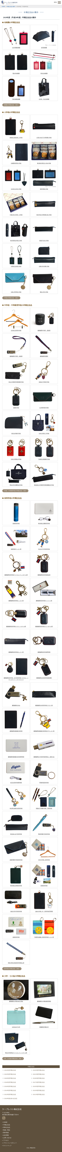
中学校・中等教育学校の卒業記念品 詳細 (15, 490)
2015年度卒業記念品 (39, 1086)
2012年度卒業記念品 (10, 1094)
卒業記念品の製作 (11, 6)
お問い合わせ (7, 1137)
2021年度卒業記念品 (39, 1074)
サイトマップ (7, 1145)
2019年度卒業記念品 (39, 1078)
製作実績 (6, 1132)
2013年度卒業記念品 (39, 1090)
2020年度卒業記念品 (10, 1078)
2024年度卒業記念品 (10, 1070)
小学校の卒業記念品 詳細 (11, 298)
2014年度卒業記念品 (10, 1090)
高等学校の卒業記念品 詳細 (11, 968)
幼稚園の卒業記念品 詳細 (11, 105)
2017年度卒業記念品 (39, 1082)
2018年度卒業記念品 (10, 1082)
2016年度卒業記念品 (10, 1086)
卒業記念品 (6, 1125)
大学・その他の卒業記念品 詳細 (12, 1058)
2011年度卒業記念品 (39, 1094)
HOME (3, 6)
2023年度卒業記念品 (39, 1070)
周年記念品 (6, 1127)
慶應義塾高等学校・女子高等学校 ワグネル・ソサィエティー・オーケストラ (16, 678)
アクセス (6, 1140)
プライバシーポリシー (10, 1143)
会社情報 (6, 1135)
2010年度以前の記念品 (10, 1098)
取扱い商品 (6, 1130)
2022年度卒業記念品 (10, 1074)
